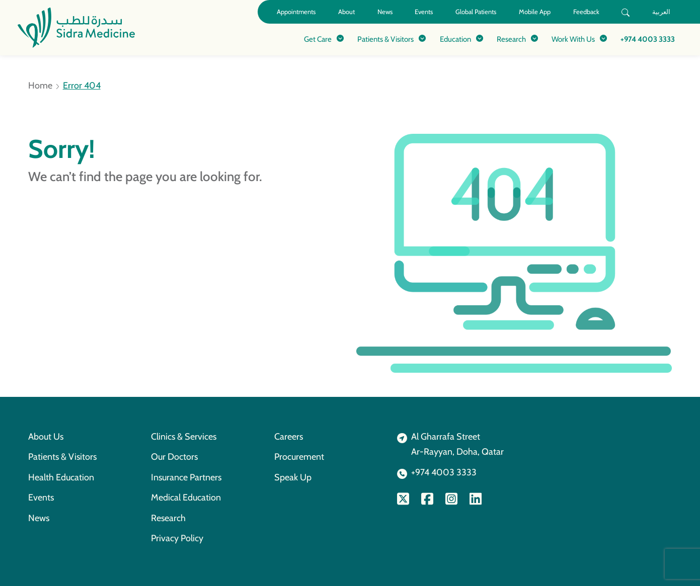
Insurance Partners (186, 477)
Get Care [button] (318, 39)
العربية (661, 12)
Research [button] (511, 39)
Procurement (299, 456)
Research (168, 518)
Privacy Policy (177, 538)
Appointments (296, 12)
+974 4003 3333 (647, 39)
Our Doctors (174, 456)
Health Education (61, 477)
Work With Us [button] (573, 39)
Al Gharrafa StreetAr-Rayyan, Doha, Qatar (457, 444)
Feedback (586, 12)
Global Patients (475, 12)
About (346, 12)
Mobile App (535, 12)
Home (40, 85)
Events (424, 12)
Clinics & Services (183, 436)
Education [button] (455, 39)
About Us (45, 436)
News (385, 12)
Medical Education (186, 497)
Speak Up (293, 477)
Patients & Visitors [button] (385, 39)
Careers (288, 436)
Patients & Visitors (62, 456)
